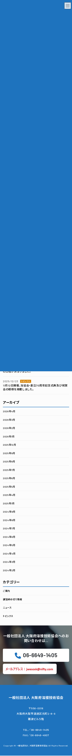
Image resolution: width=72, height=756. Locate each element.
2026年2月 (9, 428)
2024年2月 (9, 570)
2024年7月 (9, 528)
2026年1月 (9, 436)
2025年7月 (9, 469)
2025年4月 (9, 495)
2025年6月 (9, 478)
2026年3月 (9, 419)
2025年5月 (9, 486)
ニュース (7, 607)
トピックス (8, 615)
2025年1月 (9, 503)
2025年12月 (9, 444)
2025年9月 (9, 453)
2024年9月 (9, 511)
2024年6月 (9, 536)
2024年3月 (9, 561)
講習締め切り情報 (12, 599)
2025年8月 (9, 461)
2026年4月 (9, 411)
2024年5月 (9, 545)
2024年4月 (9, 553)
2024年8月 (9, 520)
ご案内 (6, 590)
